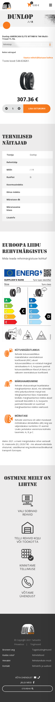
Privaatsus (19, 644)
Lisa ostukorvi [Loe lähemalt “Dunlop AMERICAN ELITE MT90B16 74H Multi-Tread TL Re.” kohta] (36, 108)
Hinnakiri (6, 660)
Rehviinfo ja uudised (41, 666)
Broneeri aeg (8, 649)
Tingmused (35, 644)
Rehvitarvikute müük (41, 660)
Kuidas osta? (8, 655)
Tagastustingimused (41, 649)
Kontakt (6, 666)
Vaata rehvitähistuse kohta (38, 57)
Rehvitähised (38, 655)
